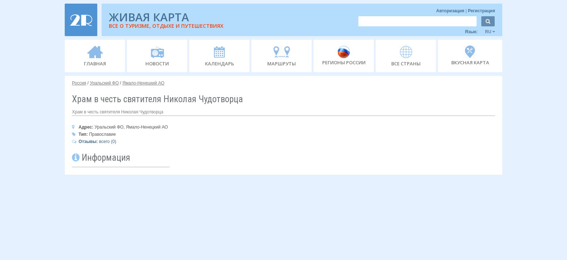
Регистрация (481, 10)
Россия (79, 83)
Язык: (480, 31)
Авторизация (450, 10)
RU (487, 31)
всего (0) (94, 141)
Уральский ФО (104, 83)
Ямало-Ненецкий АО (144, 83)
